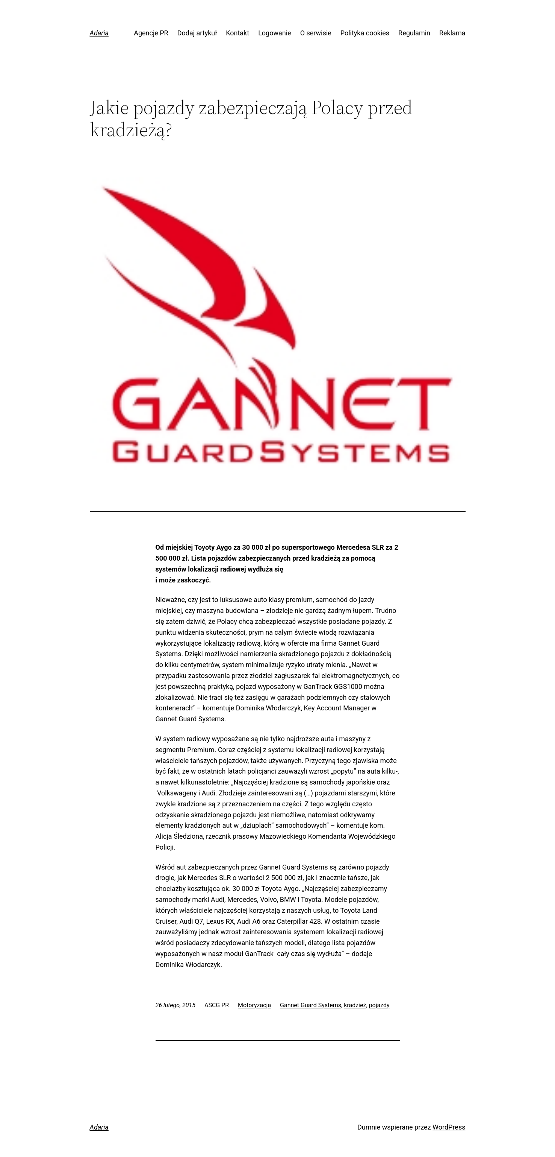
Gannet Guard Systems (310, 1005)
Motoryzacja (254, 1005)
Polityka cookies (364, 33)
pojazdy (379, 1005)
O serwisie (315, 33)
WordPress (449, 1127)
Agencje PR (151, 33)
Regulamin (414, 33)
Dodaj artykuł (197, 33)
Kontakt (237, 33)
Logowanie (274, 33)
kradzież (355, 1005)
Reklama (452, 33)
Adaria (99, 33)
